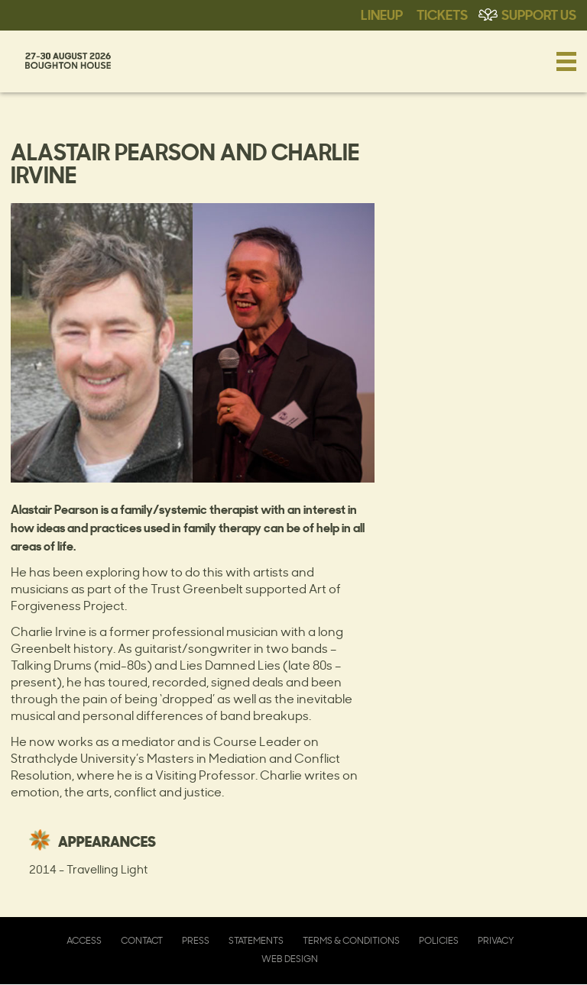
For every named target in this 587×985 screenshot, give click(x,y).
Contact (142, 940)
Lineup (382, 14)
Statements (256, 940)
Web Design (289, 958)
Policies (439, 940)
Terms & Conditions (351, 940)
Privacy (496, 940)
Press (195, 940)
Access (84, 940)
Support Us (538, 14)
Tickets (442, 14)
